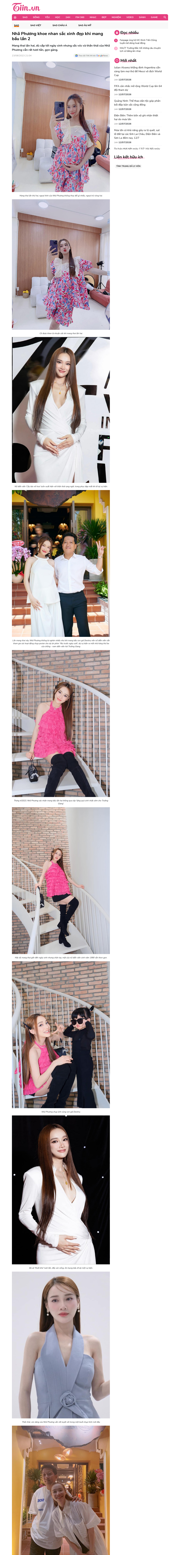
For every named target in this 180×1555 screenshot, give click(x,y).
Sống (36, 17)
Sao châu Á (60, 25)
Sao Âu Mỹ (84, 25)
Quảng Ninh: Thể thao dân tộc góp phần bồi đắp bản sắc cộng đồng (137, 102)
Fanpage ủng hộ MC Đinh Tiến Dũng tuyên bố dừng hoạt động (138, 42)
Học (57, 17)
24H (68, 17)
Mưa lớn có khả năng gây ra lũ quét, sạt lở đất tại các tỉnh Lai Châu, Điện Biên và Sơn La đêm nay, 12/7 (137, 134)
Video (130, 17)
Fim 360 (80, 17)
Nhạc (93, 17)
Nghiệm (116, 17)
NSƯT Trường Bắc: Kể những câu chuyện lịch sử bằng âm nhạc (140, 50)
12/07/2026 (125, 79)
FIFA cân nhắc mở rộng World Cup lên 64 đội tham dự (138, 88)
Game (154, 17)
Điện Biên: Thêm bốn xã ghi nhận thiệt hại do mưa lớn (136, 117)
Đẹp (104, 17)
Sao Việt (35, 25)
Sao (25, 17)
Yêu (47, 17)
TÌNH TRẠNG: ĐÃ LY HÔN (128, 166)
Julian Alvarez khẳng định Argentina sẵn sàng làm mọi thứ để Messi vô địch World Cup (138, 71)
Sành (142, 17)
